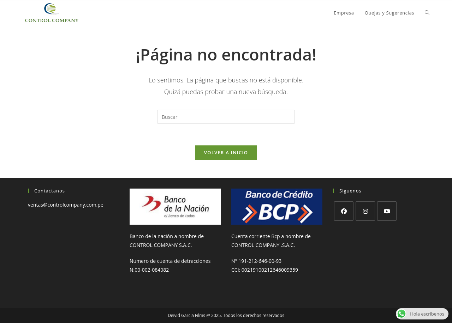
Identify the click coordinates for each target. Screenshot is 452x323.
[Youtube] (387, 211)
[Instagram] (365, 211)
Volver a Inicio (226, 152)
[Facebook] (343, 211)
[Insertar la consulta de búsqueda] (226, 117)
